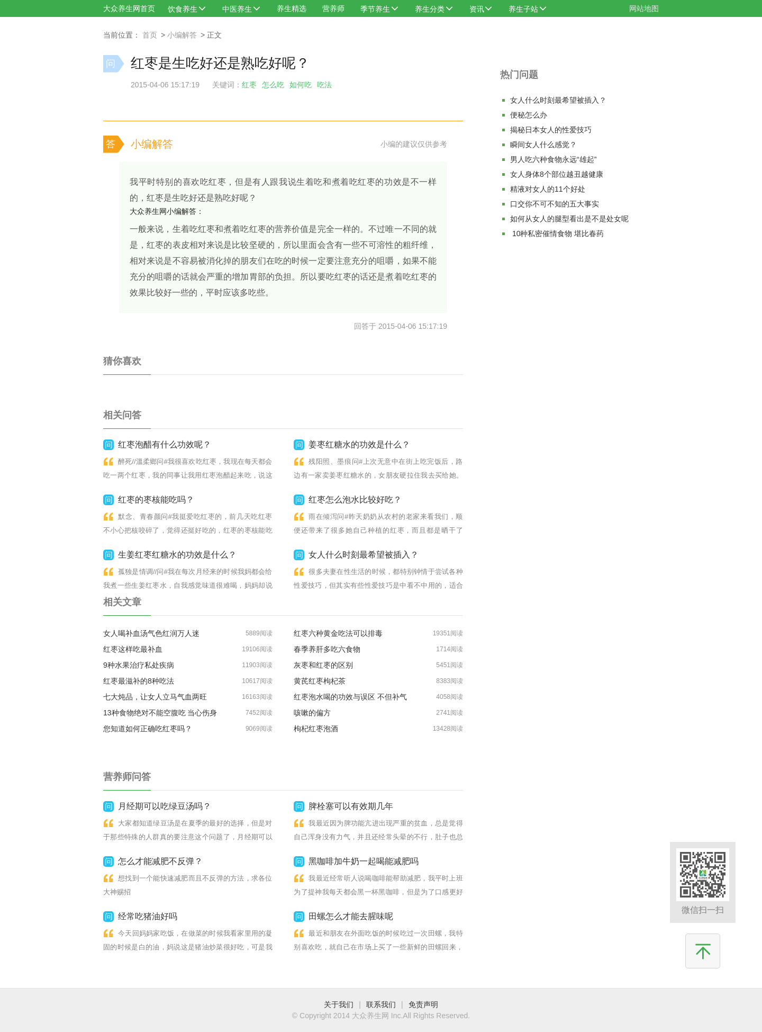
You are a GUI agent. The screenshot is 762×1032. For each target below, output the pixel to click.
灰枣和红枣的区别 (323, 665)
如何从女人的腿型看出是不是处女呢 (569, 218)
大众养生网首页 (129, 8)
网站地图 (644, 8)
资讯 (476, 9)
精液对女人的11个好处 (547, 189)
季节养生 (375, 9)
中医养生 (237, 9)
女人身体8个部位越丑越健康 (556, 174)
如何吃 (300, 84)
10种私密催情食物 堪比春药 (557, 233)
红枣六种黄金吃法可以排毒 (338, 633)
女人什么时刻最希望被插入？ (558, 100)
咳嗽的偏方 (312, 712)
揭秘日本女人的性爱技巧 (551, 129)
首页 (149, 35)
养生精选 (291, 8)
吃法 (324, 84)
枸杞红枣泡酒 (316, 728)
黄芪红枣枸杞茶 (320, 681)
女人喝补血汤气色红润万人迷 (151, 633)
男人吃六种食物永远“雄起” (553, 159)
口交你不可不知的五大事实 (554, 204)
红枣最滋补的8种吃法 (138, 681)
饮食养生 (182, 9)
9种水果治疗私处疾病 (138, 665)
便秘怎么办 (528, 115)
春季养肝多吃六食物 (327, 649)
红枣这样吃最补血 (132, 649)
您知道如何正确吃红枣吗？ (147, 728)
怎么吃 (273, 84)
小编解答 (182, 35)
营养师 (333, 8)
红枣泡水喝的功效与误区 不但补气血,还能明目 (350, 699)
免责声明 (423, 1004)
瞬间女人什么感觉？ (543, 144)
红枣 (249, 84)
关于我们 (338, 1004)
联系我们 (381, 1004)
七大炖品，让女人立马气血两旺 (155, 697)
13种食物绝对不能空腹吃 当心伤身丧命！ (160, 714)
